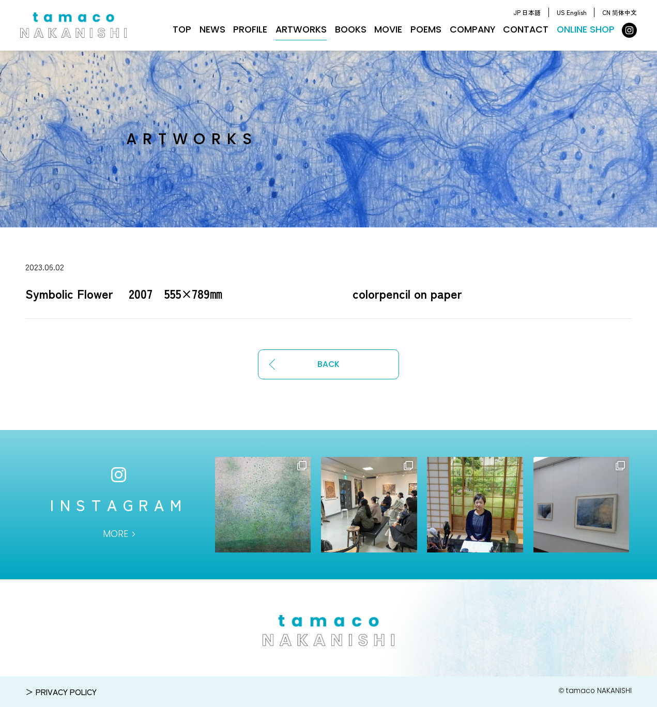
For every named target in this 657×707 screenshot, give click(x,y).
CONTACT (525, 29)
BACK (328, 364)
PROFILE (250, 29)
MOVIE (388, 29)
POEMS (425, 29)
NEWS (212, 29)
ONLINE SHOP (586, 29)
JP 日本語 (527, 12)
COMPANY (472, 29)
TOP (182, 29)
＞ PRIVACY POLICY (61, 692)
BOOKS (350, 29)
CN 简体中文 (619, 12)
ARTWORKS (301, 29)
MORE (115, 534)
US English (572, 12)
